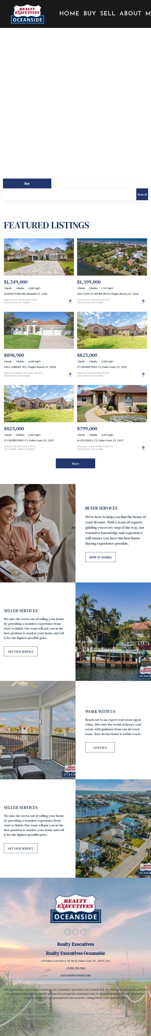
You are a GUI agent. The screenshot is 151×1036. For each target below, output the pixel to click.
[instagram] (83, 932)
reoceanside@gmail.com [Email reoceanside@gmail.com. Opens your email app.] (75, 975)
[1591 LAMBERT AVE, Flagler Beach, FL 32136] (39, 330)
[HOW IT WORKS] (100, 557)
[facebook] (68, 932)
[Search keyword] (69, 194)
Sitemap (54, 1018)
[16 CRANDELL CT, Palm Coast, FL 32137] (112, 403)
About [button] (131, 14)
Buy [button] (89, 14)
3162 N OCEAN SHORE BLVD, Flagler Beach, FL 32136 (108, 294)
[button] (27, 14)
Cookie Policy (59, 1014)
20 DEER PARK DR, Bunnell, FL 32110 (25, 294)
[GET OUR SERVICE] (21, 651)
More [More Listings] (75, 463)
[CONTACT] (100, 747)
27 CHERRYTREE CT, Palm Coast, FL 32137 (102, 367)
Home (69, 14)
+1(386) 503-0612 (75, 968)
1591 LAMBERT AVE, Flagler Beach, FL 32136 (30, 367)
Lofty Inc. (120, 1014)
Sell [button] (108, 14)
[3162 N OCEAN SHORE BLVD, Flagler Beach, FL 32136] (112, 257)
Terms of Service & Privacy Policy (28, 1014)
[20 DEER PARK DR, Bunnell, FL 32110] (39, 257)
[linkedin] (75, 932)
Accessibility (68, 1018)
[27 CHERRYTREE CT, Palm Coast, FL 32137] (112, 330)
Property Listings (36, 1018)
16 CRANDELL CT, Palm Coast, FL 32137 (100, 440)
